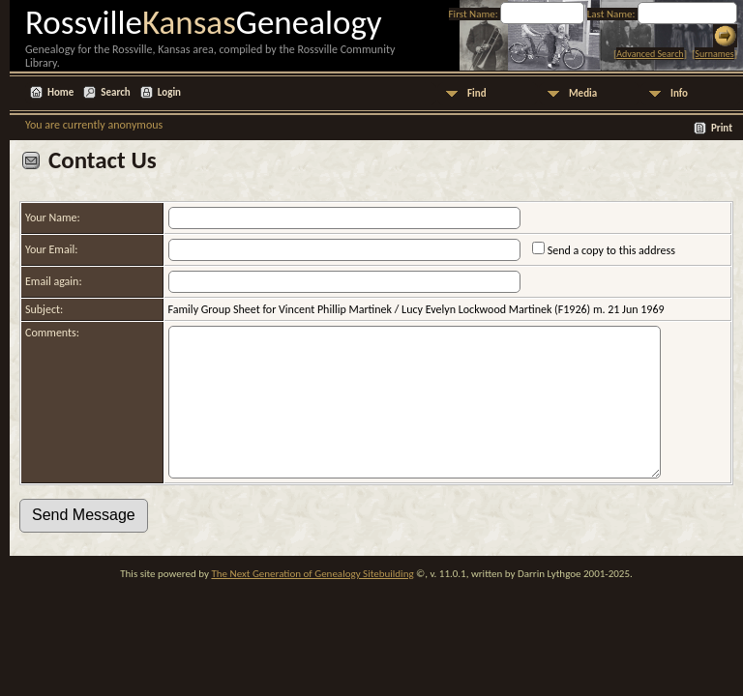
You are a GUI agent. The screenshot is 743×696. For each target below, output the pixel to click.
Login (169, 92)
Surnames (714, 53)
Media (583, 93)
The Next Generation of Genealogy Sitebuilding (312, 602)
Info (679, 93)
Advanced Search (649, 53)
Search (115, 92)
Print (721, 128)
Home (60, 92)
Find (477, 93)
